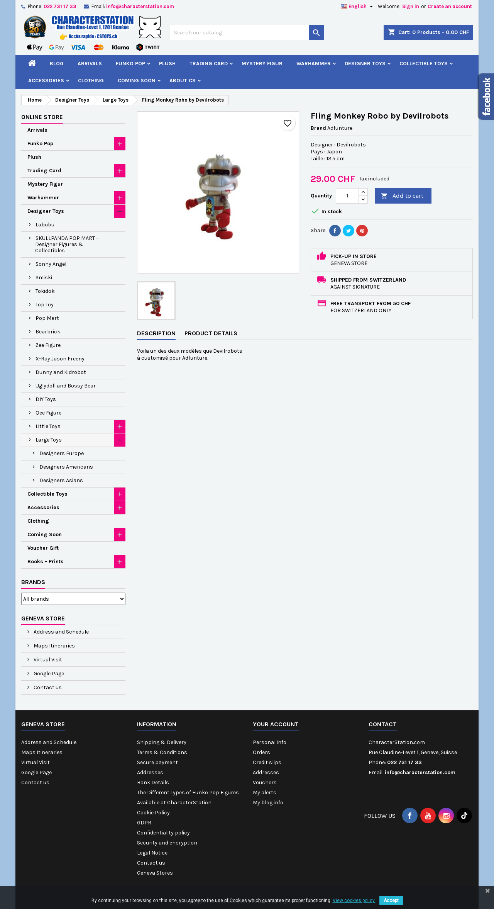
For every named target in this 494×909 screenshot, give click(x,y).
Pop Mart (47, 318)
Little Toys (48, 426)
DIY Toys (46, 399)
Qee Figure (48, 412)
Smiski (44, 277)
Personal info (269, 742)
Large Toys (49, 440)
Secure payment (157, 762)
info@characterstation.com (140, 6)
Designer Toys (365, 63)
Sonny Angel (51, 264)
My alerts (264, 792)
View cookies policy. (354, 900)
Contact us (47, 687)
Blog (57, 63)
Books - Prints (45, 561)
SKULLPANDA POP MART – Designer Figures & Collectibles (67, 244)
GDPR (144, 822)
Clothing (91, 80)
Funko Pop (130, 63)
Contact (383, 724)
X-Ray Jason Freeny (60, 358)
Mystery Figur (262, 63)
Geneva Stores (155, 873)
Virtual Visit (47, 659)
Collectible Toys (423, 63)
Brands (33, 582)
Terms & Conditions (162, 752)
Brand (318, 128)
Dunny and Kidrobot (61, 372)
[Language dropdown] (358, 6)
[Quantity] (347, 196)
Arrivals (90, 63)
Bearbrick (48, 331)
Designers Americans (66, 467)
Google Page (48, 673)
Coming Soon (137, 80)
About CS (182, 80)
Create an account (450, 6)
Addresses (150, 772)
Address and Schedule (60, 632)
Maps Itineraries (53, 645)
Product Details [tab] (210, 333)
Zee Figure (48, 345)
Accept (391, 900)
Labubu (45, 224)
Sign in (410, 6)
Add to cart (402, 196)
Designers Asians (61, 480)
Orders (261, 752)
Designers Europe (61, 453)
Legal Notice (152, 853)
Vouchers (265, 782)
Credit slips (267, 762)
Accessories (46, 80)
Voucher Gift (43, 548)
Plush (167, 63)
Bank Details (153, 782)
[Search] (247, 32)
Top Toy (45, 304)
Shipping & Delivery (161, 742)
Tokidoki (46, 291)
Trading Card (208, 63)
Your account (276, 724)
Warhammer (313, 63)
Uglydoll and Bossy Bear (66, 385)
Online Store (42, 117)
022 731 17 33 (60, 6)
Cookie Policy (153, 812)
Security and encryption (167, 842)
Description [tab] (156, 333)
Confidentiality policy (163, 832)
